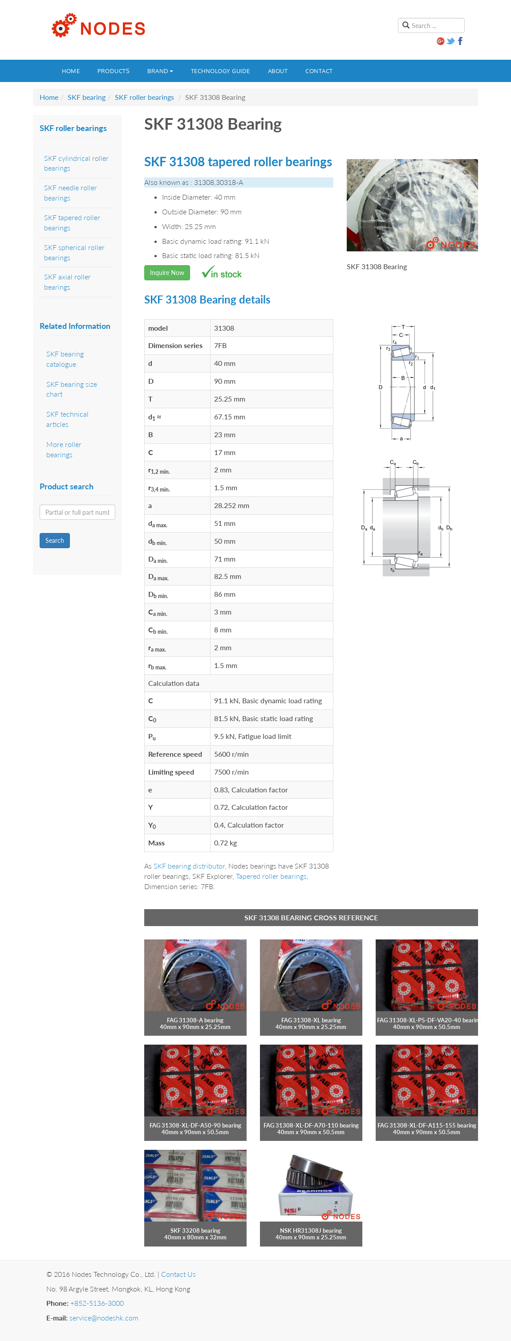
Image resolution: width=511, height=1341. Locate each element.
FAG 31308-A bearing (195, 1020)
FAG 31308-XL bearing (311, 1020)
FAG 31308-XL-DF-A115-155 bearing (426, 1125)
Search (54, 540)
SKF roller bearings (144, 97)
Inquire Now (167, 272)
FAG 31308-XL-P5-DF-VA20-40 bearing (429, 1020)
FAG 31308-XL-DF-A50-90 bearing (195, 1125)
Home (71, 70)
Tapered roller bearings (271, 876)
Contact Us (178, 1274)
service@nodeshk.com (103, 1317)
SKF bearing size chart (71, 389)
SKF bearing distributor (189, 865)
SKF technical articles (67, 419)
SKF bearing (86, 97)
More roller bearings (63, 449)
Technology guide (220, 70)
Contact (319, 70)
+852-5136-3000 (97, 1303)
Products (113, 70)
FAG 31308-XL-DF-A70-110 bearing (311, 1125)
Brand (160, 70)
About (278, 70)
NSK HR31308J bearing (311, 1230)
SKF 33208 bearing (195, 1230)
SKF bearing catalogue (65, 358)
